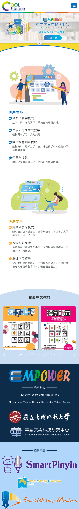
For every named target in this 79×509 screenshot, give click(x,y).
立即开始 (52, 37)
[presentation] (4, 358)
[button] (20, 357)
